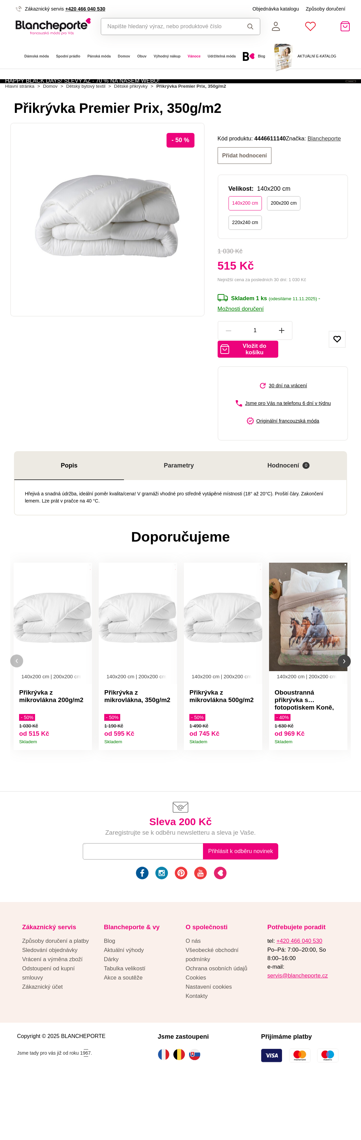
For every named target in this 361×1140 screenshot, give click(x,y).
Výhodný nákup (167, 56)
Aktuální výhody (124, 1004)
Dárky (111, 1013)
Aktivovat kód (315, 94)
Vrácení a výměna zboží (52, 1013)
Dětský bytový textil (85, 121)
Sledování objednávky (50, 1004)
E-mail (96, 905)
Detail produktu (84, 783)
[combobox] (168, 26)
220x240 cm (245, 257)
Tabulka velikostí (124, 1023)
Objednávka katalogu (275, 9)
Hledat (250, 26)
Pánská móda (99, 56)
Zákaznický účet (42, 1041)
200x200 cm (284, 238)
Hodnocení (288, 506)
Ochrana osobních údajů (216, 1023)
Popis (69, 506)
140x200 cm (245, 238)
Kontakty (197, 1050)
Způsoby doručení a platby (55, 995)
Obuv (141, 56)
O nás (193, 995)
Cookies (196, 1032)
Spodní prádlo (68, 56)
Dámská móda (37, 56)
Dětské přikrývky (131, 121)
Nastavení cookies (209, 1041)
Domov (124, 56)
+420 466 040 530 (85, 9)
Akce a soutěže (123, 1032)
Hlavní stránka (19, 121)
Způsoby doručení (325, 9)
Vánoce (194, 56)
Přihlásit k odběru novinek (240, 905)
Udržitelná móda (222, 56)
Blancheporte (324, 174)
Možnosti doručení (241, 344)
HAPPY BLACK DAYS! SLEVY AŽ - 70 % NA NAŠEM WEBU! (82, 94)
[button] (16, 709)
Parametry (179, 506)
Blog (109, 995)
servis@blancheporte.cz (297, 1030)
